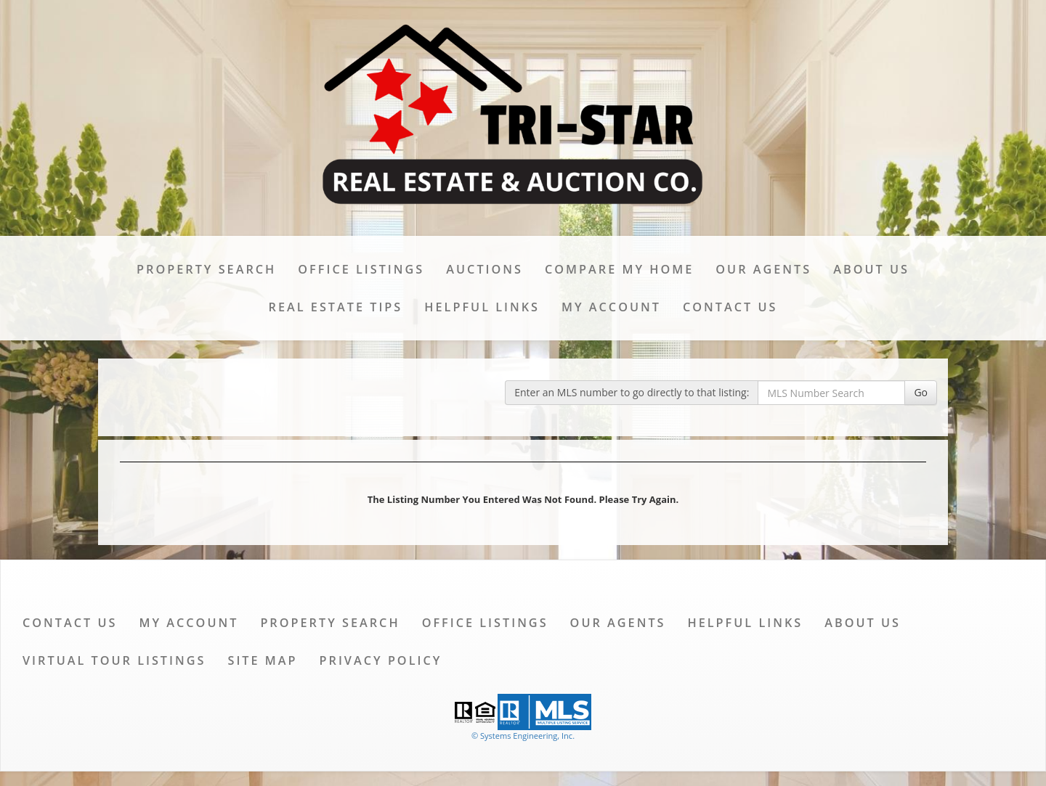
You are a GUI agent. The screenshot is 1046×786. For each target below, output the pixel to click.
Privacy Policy (381, 660)
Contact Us (730, 307)
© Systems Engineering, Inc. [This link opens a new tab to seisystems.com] (523, 735)
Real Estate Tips (336, 307)
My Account (611, 307)
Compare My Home (619, 269)
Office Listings (361, 269)
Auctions (484, 269)
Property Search (206, 269)
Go (921, 392)
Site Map (262, 660)
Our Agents (763, 269)
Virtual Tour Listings (114, 660)
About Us (871, 269)
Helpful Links (482, 307)
